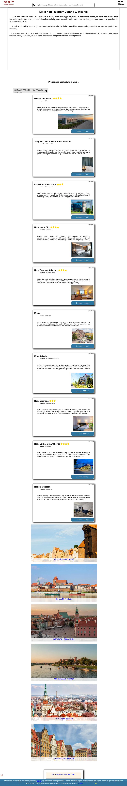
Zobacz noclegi (82, 131)
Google (39, 781)
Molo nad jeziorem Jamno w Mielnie (63, 774)
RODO (80, 783)
